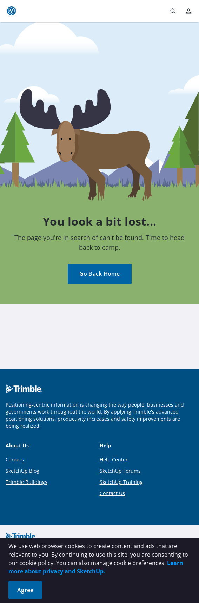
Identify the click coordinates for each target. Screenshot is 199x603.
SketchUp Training (121, 482)
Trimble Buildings (26, 482)
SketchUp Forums (120, 470)
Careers (15, 459)
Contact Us (112, 493)
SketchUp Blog (22, 470)
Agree (25, 590)
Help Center (114, 459)
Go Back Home (99, 274)
